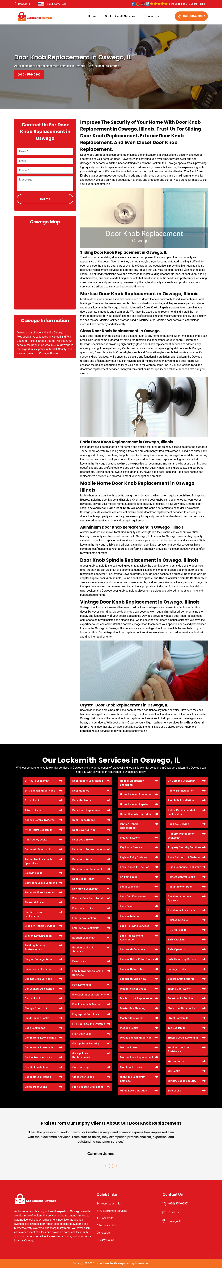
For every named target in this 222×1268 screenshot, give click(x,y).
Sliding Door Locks (179, 988)
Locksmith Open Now (133, 978)
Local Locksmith (130, 886)
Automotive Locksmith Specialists (38, 861)
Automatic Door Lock (37, 849)
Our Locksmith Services (120, 16)
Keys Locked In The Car (134, 867)
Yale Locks (174, 1090)
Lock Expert (127, 906)
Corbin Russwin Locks (38, 1057)
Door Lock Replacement (87, 869)
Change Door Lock (36, 1008)
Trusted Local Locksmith (183, 1037)
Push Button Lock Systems (184, 857)
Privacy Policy (105, 1240)
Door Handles (80, 790)
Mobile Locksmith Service (136, 1037)
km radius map (45, 267)
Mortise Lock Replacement (136, 1057)
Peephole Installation (181, 800)
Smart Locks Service (180, 998)
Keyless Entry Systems (133, 857)
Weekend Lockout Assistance (179, 1049)
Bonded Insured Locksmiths (34, 914)
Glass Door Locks (83, 1076)
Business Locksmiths (38, 969)
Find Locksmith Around (86, 1004)
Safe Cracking (176, 939)
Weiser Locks (176, 1061)
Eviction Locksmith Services (83, 949)
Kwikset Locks (128, 876)
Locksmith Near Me (132, 969)
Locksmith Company (132, 949)
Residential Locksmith (181, 910)
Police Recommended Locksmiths (181, 812)
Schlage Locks (177, 969)
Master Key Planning (132, 1008)
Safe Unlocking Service (182, 959)
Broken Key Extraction (38, 935)
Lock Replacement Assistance (131, 937)
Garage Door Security (85, 1043)
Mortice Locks (129, 1047)
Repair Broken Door (180, 886)
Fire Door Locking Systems (88, 1024)
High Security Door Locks (87, 1086)
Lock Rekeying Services (134, 925)
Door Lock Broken (83, 839)
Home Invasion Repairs (134, 804)
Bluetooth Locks (35, 902)
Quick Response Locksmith (184, 867)
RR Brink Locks (177, 929)
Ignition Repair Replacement (129, 826)
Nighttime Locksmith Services (132, 1078)
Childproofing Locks (37, 1018)
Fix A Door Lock (81, 1033)
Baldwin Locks (33, 872)
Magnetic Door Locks (133, 988)
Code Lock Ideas (35, 1028)
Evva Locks (79, 961)
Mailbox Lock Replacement (136, 998)
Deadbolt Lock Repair (38, 1076)
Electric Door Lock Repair (88, 898)
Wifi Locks (174, 1071)
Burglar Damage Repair (39, 959)
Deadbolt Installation (37, 1067)
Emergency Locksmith (85, 928)
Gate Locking (80, 1067)
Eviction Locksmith (83, 937)
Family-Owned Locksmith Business (87, 973)
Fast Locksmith (81, 984)
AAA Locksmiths (35, 810)
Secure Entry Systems (181, 978)
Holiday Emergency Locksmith (132, 782)
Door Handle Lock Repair (87, 780)
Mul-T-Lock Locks (131, 1067)
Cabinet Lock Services (38, 978)
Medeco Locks (129, 1028)
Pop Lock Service (178, 824)
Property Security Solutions (184, 847)
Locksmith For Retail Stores (137, 959)
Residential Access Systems (179, 898)
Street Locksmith (178, 1018)
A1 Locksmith (33, 800)
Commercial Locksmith (39, 1047)
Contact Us (152, 16)
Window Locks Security (182, 1080)
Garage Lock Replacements (81, 1055)
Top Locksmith (177, 1028)
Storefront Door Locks (181, 1008)
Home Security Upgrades (135, 814)
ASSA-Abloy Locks (36, 839)
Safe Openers (176, 949)
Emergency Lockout (84, 918)
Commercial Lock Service (40, 1037)
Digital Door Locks (36, 1086)
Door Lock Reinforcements (89, 849)
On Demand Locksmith (181, 780)
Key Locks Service (131, 847)
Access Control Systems (39, 820)
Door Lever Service (84, 829)
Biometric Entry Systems (39, 892)
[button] (105, 1165)
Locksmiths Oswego (112, 1263)
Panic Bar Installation (181, 790)
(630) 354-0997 (191, 16)
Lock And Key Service (133, 896)
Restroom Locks (178, 920)
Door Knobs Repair (83, 820)
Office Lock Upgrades (133, 1090)
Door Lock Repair (83, 859)
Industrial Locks (130, 837)
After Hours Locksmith (39, 829)
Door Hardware (81, 800)
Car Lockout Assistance (39, 988)
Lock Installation (130, 916)
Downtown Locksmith (85, 888)
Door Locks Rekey (83, 878)
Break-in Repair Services (40, 925)
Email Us (173, 1212)
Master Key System (131, 1018)
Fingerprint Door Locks (86, 1014)
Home (92, 16)
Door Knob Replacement (87, 810)
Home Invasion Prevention (136, 794)
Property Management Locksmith (181, 835)
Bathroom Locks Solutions (41, 882)
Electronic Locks (82, 908)
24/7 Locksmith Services (40, 790)
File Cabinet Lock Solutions (89, 994)
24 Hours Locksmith (37, 780)
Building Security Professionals (35, 947)
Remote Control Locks (181, 876)
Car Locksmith (33, 998)
